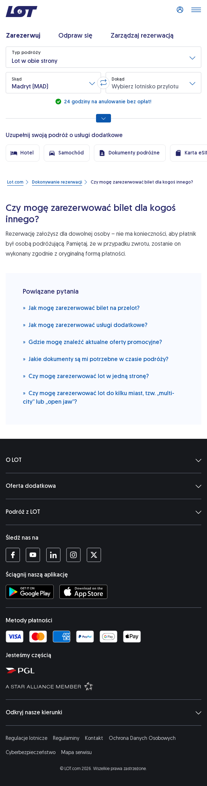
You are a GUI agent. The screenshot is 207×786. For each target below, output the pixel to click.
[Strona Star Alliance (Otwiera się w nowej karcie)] (105, 686)
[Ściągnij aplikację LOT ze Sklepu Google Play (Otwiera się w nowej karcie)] (30, 592)
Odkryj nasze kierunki (103, 712)
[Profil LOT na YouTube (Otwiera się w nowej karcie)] (33, 555)
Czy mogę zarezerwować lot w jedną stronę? (86, 376)
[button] (103, 57)
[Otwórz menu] (196, 12)
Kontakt (94, 738)
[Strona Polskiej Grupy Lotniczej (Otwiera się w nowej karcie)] (105, 670)
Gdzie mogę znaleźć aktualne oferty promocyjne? (92, 341)
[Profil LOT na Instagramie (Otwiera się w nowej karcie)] (73, 555)
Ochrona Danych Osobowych (142, 738)
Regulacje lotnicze (26, 738)
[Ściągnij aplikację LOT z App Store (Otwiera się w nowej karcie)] (83, 592)
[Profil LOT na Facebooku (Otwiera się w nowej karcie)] (13, 555)
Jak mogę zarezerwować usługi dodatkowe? (85, 324)
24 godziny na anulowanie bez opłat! (107, 102)
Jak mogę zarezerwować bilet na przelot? (81, 307)
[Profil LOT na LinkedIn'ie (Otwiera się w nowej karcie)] (53, 555)
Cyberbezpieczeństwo (30, 752)
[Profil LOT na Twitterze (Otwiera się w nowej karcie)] (93, 555)
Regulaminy (66, 738)
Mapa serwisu (76, 752)
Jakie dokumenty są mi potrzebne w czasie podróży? (95, 358)
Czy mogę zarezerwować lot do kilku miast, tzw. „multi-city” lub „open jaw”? (98, 397)
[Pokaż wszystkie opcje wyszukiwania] (103, 118)
